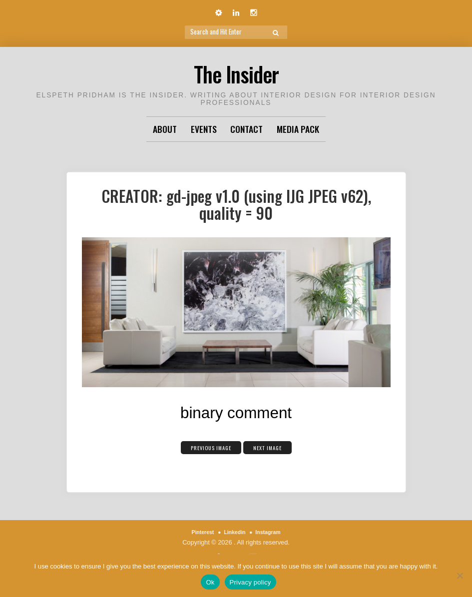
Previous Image (205, 446)
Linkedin (234, 532)
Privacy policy (250, 582)
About (165, 128)
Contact (246, 128)
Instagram (272, 532)
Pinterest (198, 532)
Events (204, 128)
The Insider (236, 72)
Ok (210, 582)
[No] (460, 576)
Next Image (276, 446)
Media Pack (298, 128)
